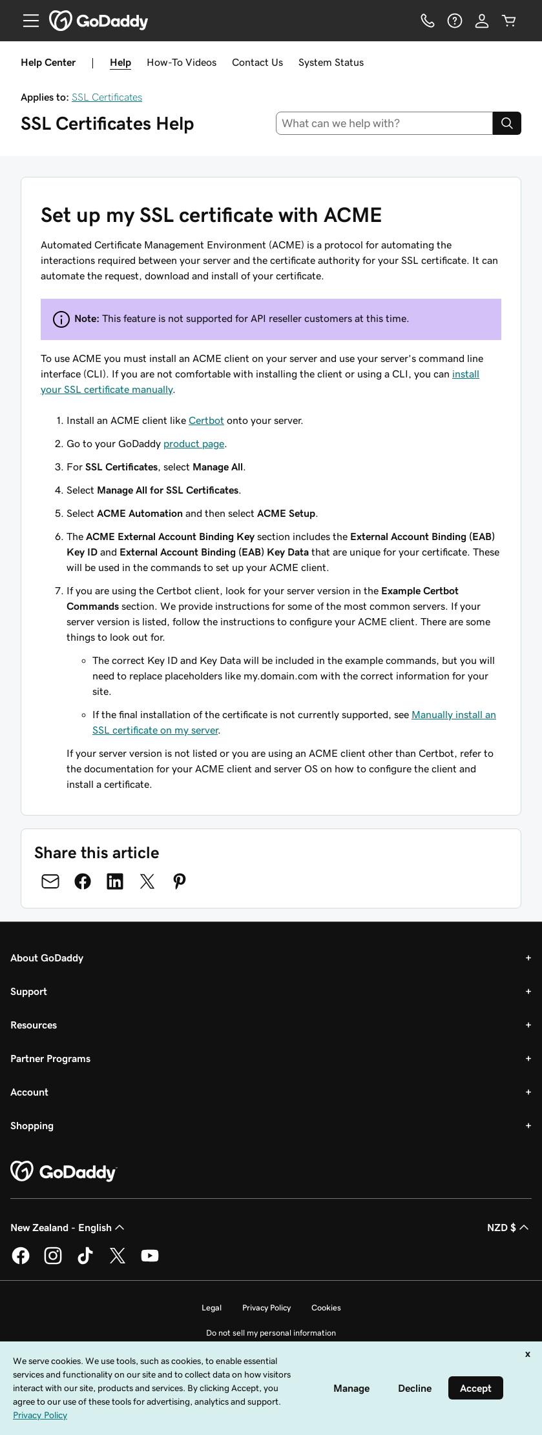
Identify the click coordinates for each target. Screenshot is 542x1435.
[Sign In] (482, 20)
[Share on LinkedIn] (115, 881)
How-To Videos (181, 62)
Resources (33, 1024)
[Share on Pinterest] (179, 881)
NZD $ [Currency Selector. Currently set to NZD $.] (509, 1227)
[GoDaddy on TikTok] (85, 1262)
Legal (212, 1307)
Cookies (326, 1307)
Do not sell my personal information (271, 1333)
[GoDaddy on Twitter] (117, 1262)
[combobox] (384, 123)
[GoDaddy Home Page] (64, 1172)
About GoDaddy (46, 957)
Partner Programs (50, 1058)
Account (29, 1092)
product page (193, 443)
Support (28, 991)
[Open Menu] (26, 20)
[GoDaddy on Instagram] (53, 1262)
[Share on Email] (50, 881)
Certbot (206, 420)
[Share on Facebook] (83, 881)
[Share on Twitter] (147, 881)
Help (120, 62)
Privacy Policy (266, 1307)
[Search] (507, 123)
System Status (331, 62)
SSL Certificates (107, 97)
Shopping (32, 1125)
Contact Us (257, 62)
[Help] (455, 20)
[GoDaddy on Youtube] (150, 1262)
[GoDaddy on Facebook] (20, 1262)
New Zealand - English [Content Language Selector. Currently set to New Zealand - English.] (68, 1227)
